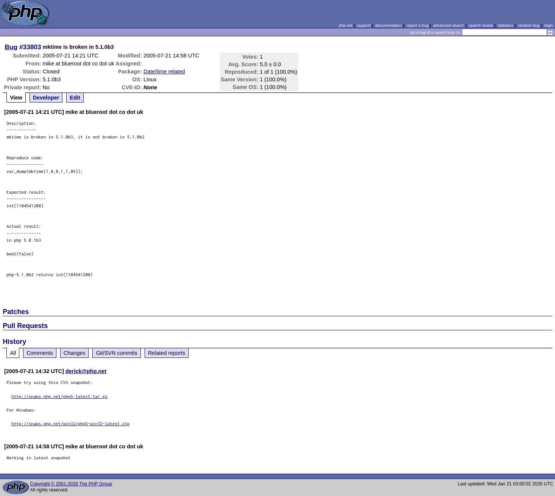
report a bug (418, 25)
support (364, 25)
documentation (388, 25)
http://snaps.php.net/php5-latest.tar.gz (59, 396)
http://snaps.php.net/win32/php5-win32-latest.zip (70, 423)
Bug (11, 47)
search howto (481, 25)
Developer (46, 98)
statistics (505, 25)
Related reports (166, 353)
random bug (529, 25)
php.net (345, 25)
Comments (40, 353)
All (13, 353)
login (548, 25)
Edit (75, 98)
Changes (75, 353)
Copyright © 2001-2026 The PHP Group (71, 484)
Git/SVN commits (116, 353)
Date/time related (164, 71)
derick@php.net (85, 371)
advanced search (448, 25)
